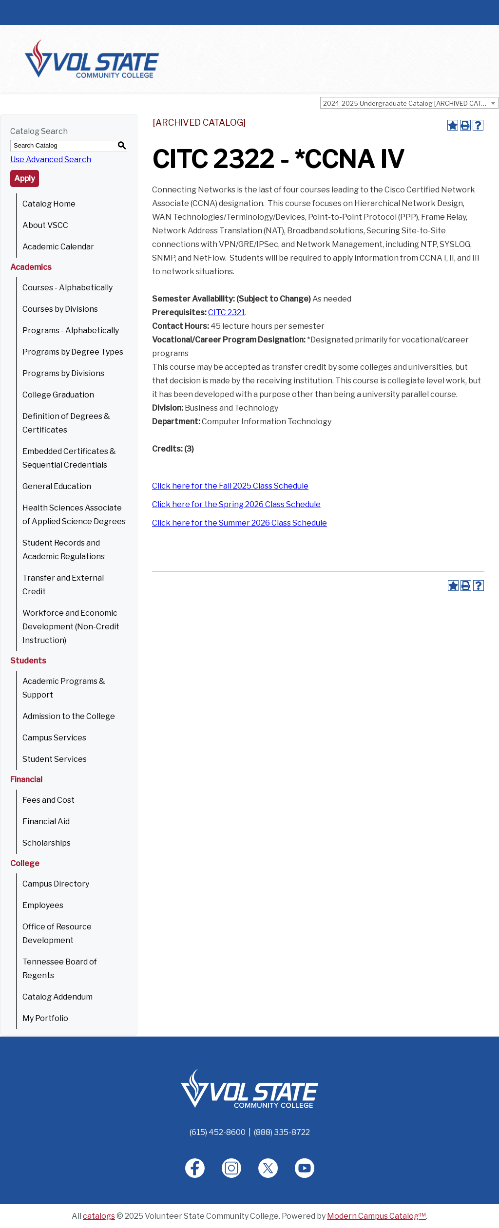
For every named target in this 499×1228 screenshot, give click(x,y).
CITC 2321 (226, 312)
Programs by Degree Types (72, 352)
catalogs (99, 1216)
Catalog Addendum (57, 996)
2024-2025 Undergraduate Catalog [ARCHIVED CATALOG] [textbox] (410, 103)
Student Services (54, 759)
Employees (42, 905)
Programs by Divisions (63, 373)
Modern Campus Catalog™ (376, 1216)
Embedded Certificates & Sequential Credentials (69, 458)
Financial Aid (46, 821)
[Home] (249, 1088)
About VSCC (45, 225)
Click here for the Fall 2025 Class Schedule (230, 486)
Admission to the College (68, 716)
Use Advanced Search (50, 159)
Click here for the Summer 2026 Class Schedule (239, 523)
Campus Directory (55, 883)
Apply (24, 178)
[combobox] (409, 103)
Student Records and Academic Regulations (63, 549)
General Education (56, 486)
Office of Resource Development (57, 933)
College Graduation (58, 394)
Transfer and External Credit (63, 584)
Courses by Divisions (60, 309)
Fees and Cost (48, 800)
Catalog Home (49, 203)
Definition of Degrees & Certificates (66, 423)
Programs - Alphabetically (70, 330)
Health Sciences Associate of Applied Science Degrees (74, 514)
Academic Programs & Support (63, 688)
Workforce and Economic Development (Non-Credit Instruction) (70, 626)
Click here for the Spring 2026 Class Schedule (236, 504)
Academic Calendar (58, 246)
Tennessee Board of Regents (59, 968)
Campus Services (54, 737)
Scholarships (46, 843)
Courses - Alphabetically (67, 287)
